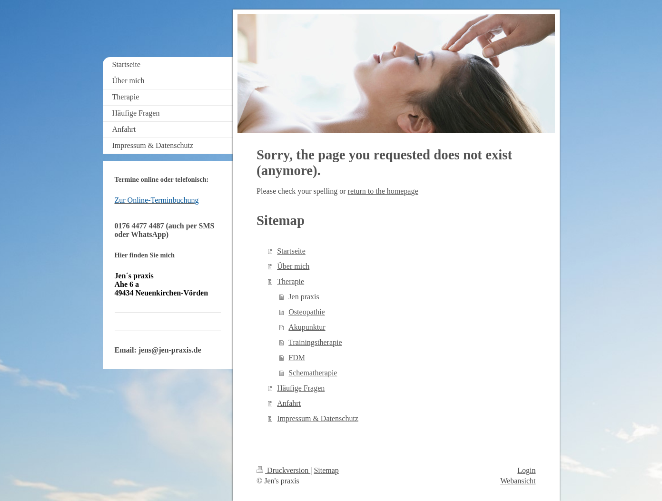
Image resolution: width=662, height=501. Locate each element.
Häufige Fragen (301, 388)
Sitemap (326, 470)
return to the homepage (383, 191)
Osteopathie (306, 312)
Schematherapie (312, 373)
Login (526, 470)
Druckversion (283, 470)
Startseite (291, 251)
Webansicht (517, 481)
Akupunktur (306, 327)
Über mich (293, 266)
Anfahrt (289, 403)
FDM (296, 358)
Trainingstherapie (315, 342)
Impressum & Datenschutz (317, 418)
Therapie (290, 281)
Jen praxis (303, 297)
